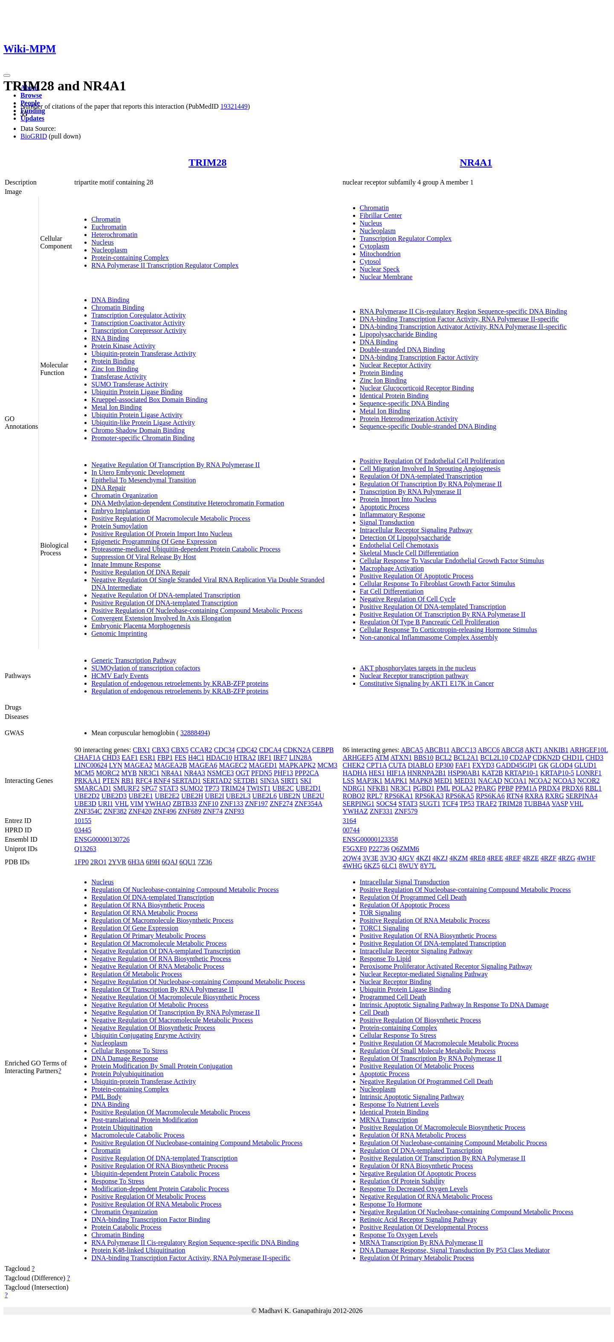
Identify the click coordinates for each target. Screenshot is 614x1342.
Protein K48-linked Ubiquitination (138, 1250)
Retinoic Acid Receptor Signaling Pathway (418, 1219)
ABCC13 (464, 749)
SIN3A (269, 780)
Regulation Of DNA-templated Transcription (421, 476)
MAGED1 (263, 765)
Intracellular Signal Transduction (405, 882)
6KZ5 (372, 865)
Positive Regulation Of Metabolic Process (148, 1196)
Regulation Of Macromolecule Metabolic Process (158, 943)
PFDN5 (261, 772)
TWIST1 (258, 788)
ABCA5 (412, 749)
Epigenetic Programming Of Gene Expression (154, 541)
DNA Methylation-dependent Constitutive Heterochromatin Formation (187, 503)
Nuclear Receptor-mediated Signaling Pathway (424, 974)
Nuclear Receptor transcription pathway (414, 675)
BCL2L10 (494, 757)
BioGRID (33, 136)
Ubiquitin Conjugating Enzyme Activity (145, 1035)
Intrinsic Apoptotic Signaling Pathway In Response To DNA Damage (454, 1004)
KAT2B (492, 772)
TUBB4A (537, 803)
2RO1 (98, 862)
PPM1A (526, 788)
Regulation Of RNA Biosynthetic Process (148, 905)
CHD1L (573, 757)
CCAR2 (201, 749)
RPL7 (374, 795)
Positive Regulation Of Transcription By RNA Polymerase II (443, 614)
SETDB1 (245, 780)
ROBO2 (354, 795)
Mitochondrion (380, 253)
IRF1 (265, 757)
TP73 (212, 788)
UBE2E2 (167, 795)
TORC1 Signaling (384, 928)
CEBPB (323, 749)
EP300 (444, 765)
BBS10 (423, 757)
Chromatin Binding (117, 307)
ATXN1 (401, 757)
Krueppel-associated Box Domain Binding (149, 399)
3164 (349, 820)
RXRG (554, 795)
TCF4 (450, 803)
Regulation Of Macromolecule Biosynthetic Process (162, 920)
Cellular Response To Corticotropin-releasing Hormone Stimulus (448, 629)
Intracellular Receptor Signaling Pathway (416, 530)
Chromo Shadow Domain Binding (138, 430)
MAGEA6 (203, 765)
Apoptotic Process (385, 507)
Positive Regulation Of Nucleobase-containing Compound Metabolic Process (196, 610)
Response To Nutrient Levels (399, 1104)
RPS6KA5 (459, 795)
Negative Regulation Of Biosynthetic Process (153, 1027)
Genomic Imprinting (119, 633)
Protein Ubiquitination (122, 1127)
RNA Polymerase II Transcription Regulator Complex (164, 265)
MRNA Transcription (389, 1119)
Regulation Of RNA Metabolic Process (144, 912)
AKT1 (533, 749)
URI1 (105, 803)
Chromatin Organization (124, 495)
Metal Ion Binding (116, 407)
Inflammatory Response (392, 514)
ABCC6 (489, 749)
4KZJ (440, 858)
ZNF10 (208, 803)
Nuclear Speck (380, 269)
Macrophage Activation (392, 568)
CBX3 (160, 749)
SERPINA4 (582, 795)
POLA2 (462, 788)
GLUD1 (585, 765)
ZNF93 (234, 811)
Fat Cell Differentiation (392, 591)
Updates (32, 118)
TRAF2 (486, 803)
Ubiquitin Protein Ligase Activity (136, 414)
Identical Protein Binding (394, 395)
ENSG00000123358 (370, 839)
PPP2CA (307, 772)
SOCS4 (386, 803)
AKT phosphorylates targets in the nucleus (418, 668)
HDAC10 (219, 757)
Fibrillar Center (381, 215)
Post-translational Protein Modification (144, 1119)
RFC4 (144, 780)
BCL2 (443, 757)
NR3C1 (149, 772)
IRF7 (280, 757)
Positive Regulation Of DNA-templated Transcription (164, 602)
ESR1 (148, 757)
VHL (121, 803)
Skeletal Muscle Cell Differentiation (409, 553)
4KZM (458, 858)
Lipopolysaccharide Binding (398, 334)
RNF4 (162, 780)
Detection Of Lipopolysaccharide (405, 537)
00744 (351, 830)
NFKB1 (378, 788)
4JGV (406, 858)
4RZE (530, 858)
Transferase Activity (119, 376)
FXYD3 (483, 765)
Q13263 (85, 848)
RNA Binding (110, 338)
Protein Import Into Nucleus (398, 499)
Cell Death (374, 1012)
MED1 (443, 780)
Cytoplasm (374, 246)
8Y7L (428, 865)
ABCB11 (437, 749)
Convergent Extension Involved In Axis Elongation (161, 618)
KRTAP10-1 (521, 772)
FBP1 (165, 757)
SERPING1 (359, 803)
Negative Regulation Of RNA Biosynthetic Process (161, 958)
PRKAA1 (87, 780)
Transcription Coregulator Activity (138, 315)
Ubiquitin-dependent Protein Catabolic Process (155, 1173)
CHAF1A (87, 757)
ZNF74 (213, 811)
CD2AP (520, 757)
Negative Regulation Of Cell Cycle (408, 599)
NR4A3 (195, 772)
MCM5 (84, 772)
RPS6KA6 (490, 795)
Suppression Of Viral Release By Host (143, 556)
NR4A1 (476, 162)
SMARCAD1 (92, 788)
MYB (128, 772)
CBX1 (141, 749)
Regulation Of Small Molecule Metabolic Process (428, 1050)
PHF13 (283, 772)
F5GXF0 (355, 848)
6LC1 (389, 865)
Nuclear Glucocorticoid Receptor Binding (417, 388)
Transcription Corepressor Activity (138, 330)
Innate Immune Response (126, 564)
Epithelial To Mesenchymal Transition (143, 480)
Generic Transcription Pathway (133, 660)
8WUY (409, 865)
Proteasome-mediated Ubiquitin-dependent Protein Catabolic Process (185, 549)
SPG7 (149, 788)
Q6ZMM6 (405, 848)
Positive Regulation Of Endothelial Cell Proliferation (432, 461)
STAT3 (168, 788)
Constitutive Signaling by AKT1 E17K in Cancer (427, 683)
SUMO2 (191, 788)
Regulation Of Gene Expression (134, 928)
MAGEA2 (138, 765)
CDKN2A (296, 749)
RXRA (534, 795)
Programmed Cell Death (393, 997)
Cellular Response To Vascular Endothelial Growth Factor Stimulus (452, 560)
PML (443, 788)
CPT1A (376, 765)
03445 (82, 830)
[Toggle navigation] (6, 75)
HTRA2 (245, 757)
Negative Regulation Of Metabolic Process (150, 1004)
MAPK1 (395, 780)
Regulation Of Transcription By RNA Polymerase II (431, 484)
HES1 (376, 772)
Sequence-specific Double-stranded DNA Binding (428, 426)
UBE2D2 (87, 795)
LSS (349, 780)
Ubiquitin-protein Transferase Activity (143, 353)
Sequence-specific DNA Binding (404, 403)
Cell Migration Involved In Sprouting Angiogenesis (430, 468)
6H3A (136, 862)
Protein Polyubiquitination (127, 1073)
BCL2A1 (466, 757)
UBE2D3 (114, 795)
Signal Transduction (387, 522)
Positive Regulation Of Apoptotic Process (417, 576)
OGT (242, 772)
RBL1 (593, 788)
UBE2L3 (238, 795)
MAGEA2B (170, 765)
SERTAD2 (217, 780)
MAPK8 (420, 780)
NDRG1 (354, 788)
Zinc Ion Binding (114, 368)
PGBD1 (423, 788)
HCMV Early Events (119, 675)
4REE (495, 858)
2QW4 (352, 858)
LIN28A (300, 757)
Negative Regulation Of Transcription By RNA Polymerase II (175, 464)
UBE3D (85, 803)
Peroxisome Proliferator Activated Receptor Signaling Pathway (446, 966)
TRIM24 (233, 788)
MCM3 (327, 765)
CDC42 (247, 749)
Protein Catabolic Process (126, 1227)
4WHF (586, 858)
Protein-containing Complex (130, 257)
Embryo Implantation (120, 510)
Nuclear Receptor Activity (396, 365)
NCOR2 (588, 780)
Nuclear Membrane (386, 276)
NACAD (490, 780)
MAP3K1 (369, 780)
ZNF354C (88, 811)
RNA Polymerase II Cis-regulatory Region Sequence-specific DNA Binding (464, 311)
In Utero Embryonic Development (138, 472)
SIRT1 (289, 780)
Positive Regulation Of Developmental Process (424, 1227)
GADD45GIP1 (516, 765)
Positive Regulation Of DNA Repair (140, 572)
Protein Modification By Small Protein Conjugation (161, 1066)
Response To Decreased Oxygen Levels (414, 1188)
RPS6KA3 (429, 795)
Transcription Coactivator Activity (138, 322)
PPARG (485, 788)
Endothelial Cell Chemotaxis (399, 545)
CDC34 (224, 749)
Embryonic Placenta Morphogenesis (140, 625)
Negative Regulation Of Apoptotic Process (418, 1173)
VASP (560, 803)
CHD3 (111, 757)
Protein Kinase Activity (123, 345)
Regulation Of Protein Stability (402, 1181)
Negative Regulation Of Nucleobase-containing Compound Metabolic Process (198, 981)
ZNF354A (308, 803)
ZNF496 (165, 811)
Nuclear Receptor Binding (396, 981)
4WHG (352, 865)
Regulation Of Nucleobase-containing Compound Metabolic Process (184, 889)
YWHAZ (355, 811)
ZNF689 (189, 811)
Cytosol (370, 261)
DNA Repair (108, 487)
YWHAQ (158, 803)
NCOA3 (564, 780)
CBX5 (179, 749)
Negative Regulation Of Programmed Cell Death (426, 1081)
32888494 (194, 732)
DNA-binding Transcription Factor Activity (419, 357)
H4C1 (196, 757)
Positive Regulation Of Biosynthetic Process (420, 1020)
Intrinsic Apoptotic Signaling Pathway (412, 1096)
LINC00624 (90, 765)
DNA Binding (110, 299)
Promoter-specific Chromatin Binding (142, 438)
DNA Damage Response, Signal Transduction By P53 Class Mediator (455, 1250)
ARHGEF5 (358, 757)
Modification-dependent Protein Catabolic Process (160, 1188)
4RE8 (477, 858)
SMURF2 (126, 788)
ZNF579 (405, 811)
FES (180, 757)
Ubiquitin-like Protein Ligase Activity (143, 422)
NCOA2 (539, 780)
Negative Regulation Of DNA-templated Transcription (165, 595)
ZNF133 (231, 803)
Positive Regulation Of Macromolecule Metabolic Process (170, 518)
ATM (382, 757)
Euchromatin (109, 227)
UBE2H (192, 795)
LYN (115, 765)
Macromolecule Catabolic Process (138, 1135)
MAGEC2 (233, 765)
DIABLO (420, 765)
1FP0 (81, 862)
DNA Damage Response (124, 1058)
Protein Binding (113, 361)
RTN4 (515, 795)
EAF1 (130, 757)
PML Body (106, 1096)
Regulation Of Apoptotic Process (405, 905)
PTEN (110, 780)
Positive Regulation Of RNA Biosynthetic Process (159, 1165)
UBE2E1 (140, 795)
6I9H (153, 862)
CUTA (397, 765)
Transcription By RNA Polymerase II (411, 491)
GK (543, 765)
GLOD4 (561, 765)
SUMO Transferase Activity (129, 384)
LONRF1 (589, 772)
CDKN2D (546, 757)
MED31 (465, 780)
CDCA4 (270, 749)
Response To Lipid (385, 958)
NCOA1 (515, 780)
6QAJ (169, 862)
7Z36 (205, 862)
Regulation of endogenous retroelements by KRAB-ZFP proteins (179, 683)
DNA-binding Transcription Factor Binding (150, 1219)
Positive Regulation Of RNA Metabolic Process (156, 1204)
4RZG (566, 858)
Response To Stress (117, 1181)
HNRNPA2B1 (426, 772)
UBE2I (214, 795)
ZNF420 (139, 811)
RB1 (127, 780)
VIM (136, 803)
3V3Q (388, 858)
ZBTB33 (185, 803)
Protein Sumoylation (119, 526)
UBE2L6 (264, 795)
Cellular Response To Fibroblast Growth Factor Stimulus (438, 583)
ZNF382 (115, 811)
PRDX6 (573, 788)
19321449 (234, 106)
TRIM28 (207, 162)
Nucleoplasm (109, 250)
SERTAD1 (186, 780)
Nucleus (102, 242)
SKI (305, 780)
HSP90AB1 (464, 772)
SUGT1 (429, 803)
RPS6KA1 (398, 795)
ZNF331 (381, 811)
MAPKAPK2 (297, 765)
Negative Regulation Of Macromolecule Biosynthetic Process (175, 997)
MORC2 (107, 772)
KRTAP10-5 (557, 772)
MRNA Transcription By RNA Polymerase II (421, 1242)
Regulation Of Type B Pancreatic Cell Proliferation (429, 622)
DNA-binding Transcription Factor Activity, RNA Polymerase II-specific (459, 319)
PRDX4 (549, 788)
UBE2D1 (308, 788)
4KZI (423, 858)
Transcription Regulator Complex (406, 238)
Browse (31, 95)
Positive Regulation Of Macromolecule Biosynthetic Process (443, 1127)
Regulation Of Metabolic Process (136, 974)
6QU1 (187, 862)
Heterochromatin (114, 234)
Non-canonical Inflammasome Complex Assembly (429, 637)
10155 (82, 820)
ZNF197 (256, 803)
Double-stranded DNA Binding (402, 349)
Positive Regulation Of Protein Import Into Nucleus (161, 533)
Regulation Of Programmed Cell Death (413, 897)
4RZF (548, 858)
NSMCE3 (220, 772)
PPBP (505, 788)
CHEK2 (354, 765)
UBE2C (283, 788)
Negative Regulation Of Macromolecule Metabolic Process (172, 1020)
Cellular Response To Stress (129, 1050)
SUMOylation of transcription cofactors (145, 668)
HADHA (355, 772)
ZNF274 (281, 803)
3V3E (370, 858)
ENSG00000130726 (102, 839)
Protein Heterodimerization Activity (409, 418)
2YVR (117, 862)
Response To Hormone (391, 1204)
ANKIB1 (556, 749)
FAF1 (463, 765)
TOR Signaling (380, 912)
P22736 (378, 848)
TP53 (467, 803)
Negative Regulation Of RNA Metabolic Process (157, 966)
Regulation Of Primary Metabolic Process (148, 935)
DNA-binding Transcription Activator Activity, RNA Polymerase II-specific (463, 326)
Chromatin (105, 219)
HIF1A (396, 772)
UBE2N (289, 795)
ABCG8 (512, 749)
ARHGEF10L (589, 749)
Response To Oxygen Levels (399, 1234)
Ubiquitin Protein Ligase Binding (136, 391)
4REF (513, 858)
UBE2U (313, 795)
